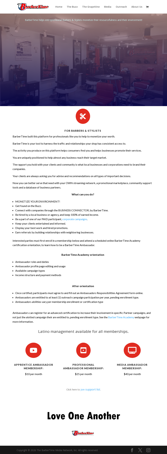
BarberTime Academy (121, 317)
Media (107, 7)
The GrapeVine (91, 7)
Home (58, 7)
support (90, 389)
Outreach (121, 7)
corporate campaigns (74, 219)
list (98, 389)
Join (83, 389)
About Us (136, 7)
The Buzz (72, 7)
